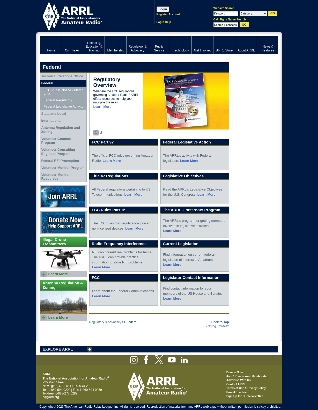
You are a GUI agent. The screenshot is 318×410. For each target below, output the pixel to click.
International (51, 121)
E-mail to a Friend (238, 392)
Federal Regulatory (58, 100)
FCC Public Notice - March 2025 (64, 92)
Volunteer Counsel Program (56, 141)
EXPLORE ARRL (58, 349)
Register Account (168, 14)
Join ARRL (63, 196)
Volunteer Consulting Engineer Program (58, 152)
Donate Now (63, 222)
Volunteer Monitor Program (62, 168)
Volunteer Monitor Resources (55, 177)
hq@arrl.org (51, 397)
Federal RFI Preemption (60, 161)
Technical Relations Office (62, 76)
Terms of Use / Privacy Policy (246, 388)
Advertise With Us (238, 380)
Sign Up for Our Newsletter (244, 396)
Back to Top (220, 322)
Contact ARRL (236, 384)
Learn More (102, 107)
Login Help (164, 22)
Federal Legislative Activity (63, 106)
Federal (47, 83)
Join (229, 376)
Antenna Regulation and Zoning (60, 130)
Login (163, 9)
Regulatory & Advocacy (105, 322)
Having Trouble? (217, 326)
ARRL (90, 16)
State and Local (53, 114)
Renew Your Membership (251, 376)
